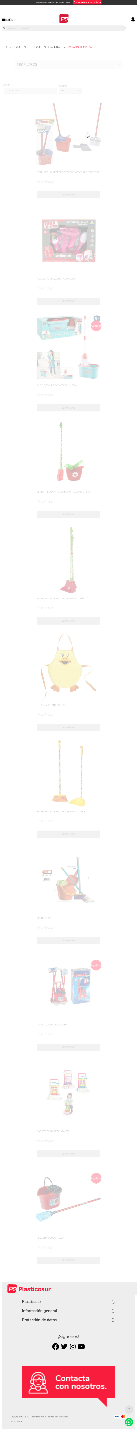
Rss (72, 1346)
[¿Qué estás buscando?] (64, 28)
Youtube (81, 1346)
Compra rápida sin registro (87, 2)
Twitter (64, 1346)
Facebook (55, 1346)
